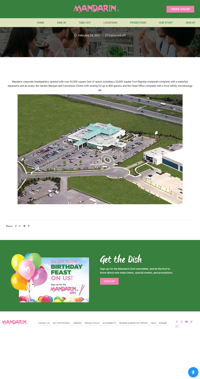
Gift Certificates (61, 323)
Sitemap (163, 323)
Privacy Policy (92, 323)
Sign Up (190, 22)
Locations (110, 22)
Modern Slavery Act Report (133, 323)
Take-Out (85, 22)
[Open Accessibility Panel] (193, 372)
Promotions (138, 22)
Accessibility (109, 323)
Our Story (166, 22)
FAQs (153, 323)
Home (40, 22)
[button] (180, 9)
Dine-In (61, 22)
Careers (77, 323)
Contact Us (44, 323)
